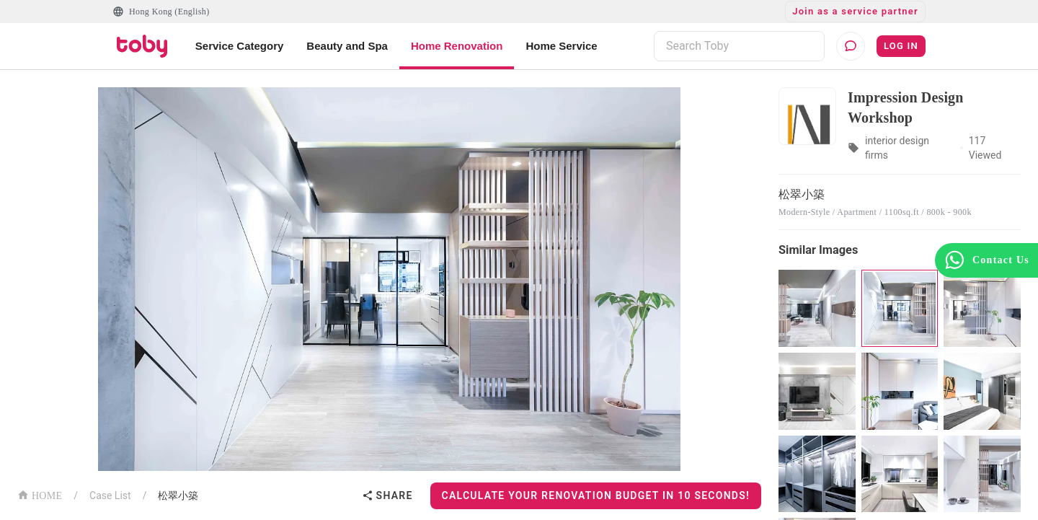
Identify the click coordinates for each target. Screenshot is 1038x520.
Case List (110, 495)
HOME (39, 494)
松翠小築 (178, 495)
